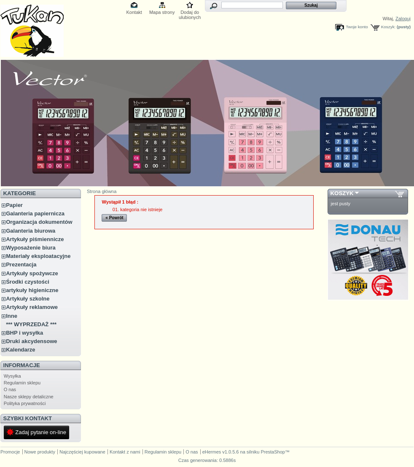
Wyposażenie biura (31, 247)
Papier (14, 205)
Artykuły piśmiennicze (35, 239)
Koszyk (342, 193)
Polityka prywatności (25, 403)
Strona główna (101, 191)
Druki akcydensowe (31, 341)
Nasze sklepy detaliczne (29, 396)
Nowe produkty (39, 451)
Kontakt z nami (125, 451)
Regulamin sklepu (22, 382)
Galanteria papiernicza (35, 213)
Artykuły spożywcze (32, 273)
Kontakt (134, 12)
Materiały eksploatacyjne (38, 256)
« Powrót (114, 217)
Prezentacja (21, 264)
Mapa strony (162, 12)
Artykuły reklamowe (32, 307)
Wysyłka (12, 375)
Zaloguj (403, 18)
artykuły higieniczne (32, 290)
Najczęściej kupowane (82, 451)
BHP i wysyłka (24, 333)
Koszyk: (388, 26)
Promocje (10, 451)
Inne (11, 316)
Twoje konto (357, 26)
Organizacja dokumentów (39, 222)
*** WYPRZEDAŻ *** (31, 324)
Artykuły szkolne (27, 298)
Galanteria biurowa (30, 231)
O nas (10, 389)
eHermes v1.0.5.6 (220, 451)
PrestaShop (273, 451)
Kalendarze (20, 349)
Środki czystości (27, 282)
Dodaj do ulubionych (190, 13)
